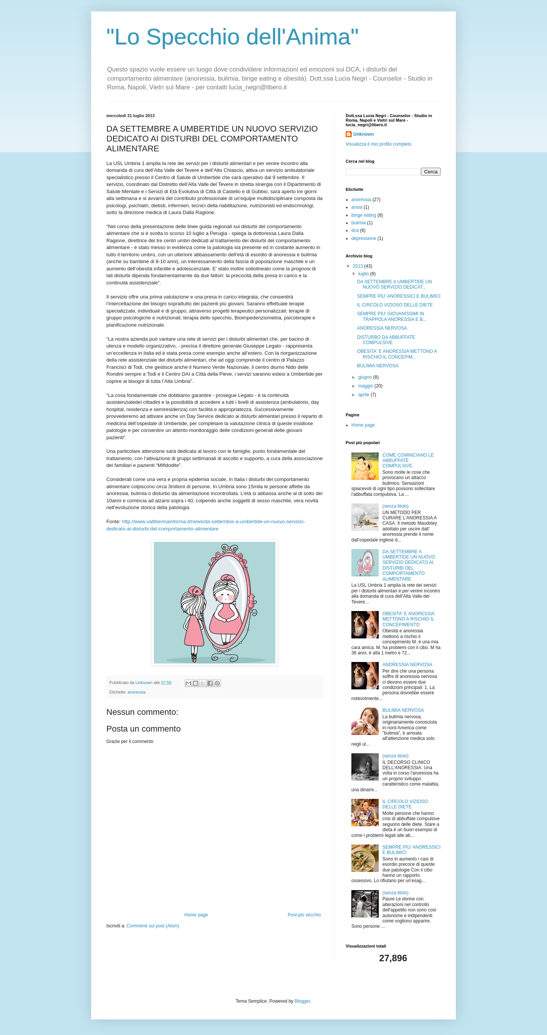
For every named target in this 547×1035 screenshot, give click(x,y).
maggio (366, 386)
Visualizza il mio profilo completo (378, 144)
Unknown (363, 134)
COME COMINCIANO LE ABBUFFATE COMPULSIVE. (408, 460)
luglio (364, 273)
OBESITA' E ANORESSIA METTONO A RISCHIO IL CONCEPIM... (397, 354)
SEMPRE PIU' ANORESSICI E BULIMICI (399, 296)
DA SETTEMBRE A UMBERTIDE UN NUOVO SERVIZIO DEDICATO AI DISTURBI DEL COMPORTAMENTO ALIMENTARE (409, 565)
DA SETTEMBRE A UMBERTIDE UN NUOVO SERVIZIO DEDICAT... (394, 284)
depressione (363, 238)
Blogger (302, 1001)
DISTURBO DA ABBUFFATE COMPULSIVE (386, 340)
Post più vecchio (304, 915)
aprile (364, 394)
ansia (356, 207)
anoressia (136, 692)
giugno (365, 377)
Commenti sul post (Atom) (152, 926)
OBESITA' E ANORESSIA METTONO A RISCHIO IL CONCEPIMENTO (409, 619)
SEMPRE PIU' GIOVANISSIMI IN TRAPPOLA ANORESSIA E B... (392, 316)
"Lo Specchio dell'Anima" (232, 36)
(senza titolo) (396, 506)
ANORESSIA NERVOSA (382, 328)
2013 (358, 266)
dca (355, 230)
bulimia (358, 222)
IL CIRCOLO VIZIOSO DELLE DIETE (395, 305)
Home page (196, 915)
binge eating (363, 215)
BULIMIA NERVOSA (377, 365)
